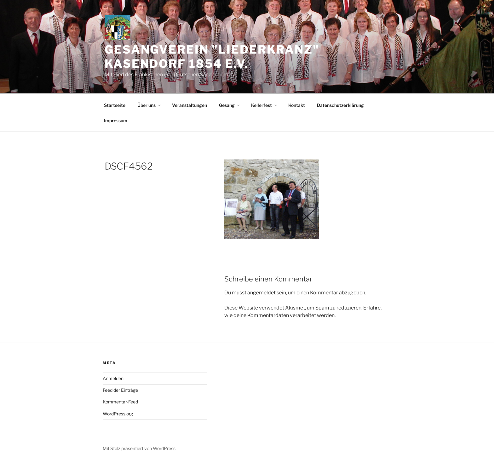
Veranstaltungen (189, 105)
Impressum (115, 120)
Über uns (149, 105)
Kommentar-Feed (120, 401)
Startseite (114, 105)
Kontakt (296, 105)
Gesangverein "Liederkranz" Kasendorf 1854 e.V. (212, 57)
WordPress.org (118, 413)
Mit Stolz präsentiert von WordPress (139, 448)
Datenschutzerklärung (340, 105)
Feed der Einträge (120, 390)
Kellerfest (264, 105)
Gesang (230, 105)
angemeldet (261, 293)
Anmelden (113, 378)
